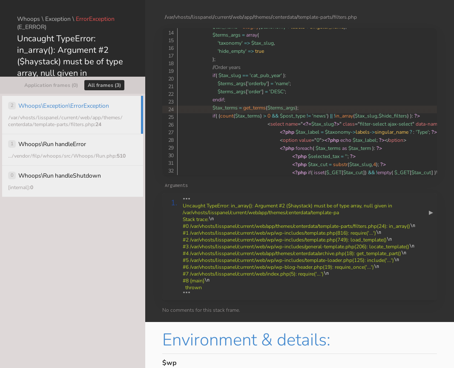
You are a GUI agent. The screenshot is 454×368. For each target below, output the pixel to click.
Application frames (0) (51, 85)
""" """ (308, 246)
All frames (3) (104, 85)
